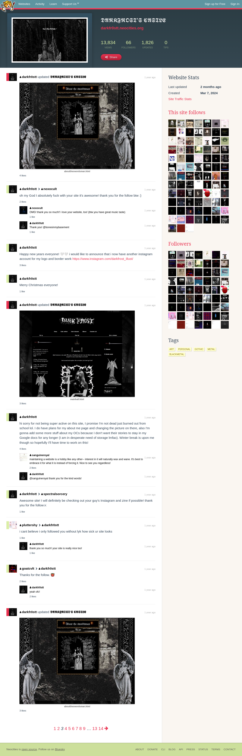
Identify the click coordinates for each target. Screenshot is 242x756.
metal (211, 349)
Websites (24, 4)
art (171, 349)
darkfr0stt (28, 77)
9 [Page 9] (84, 728)
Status (203, 749)
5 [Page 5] (69, 728)
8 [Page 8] (80, 728)
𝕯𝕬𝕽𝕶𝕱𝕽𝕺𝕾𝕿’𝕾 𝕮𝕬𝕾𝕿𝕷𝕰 (68, 77)
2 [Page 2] (58, 728)
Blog (172, 749)
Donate (152, 749)
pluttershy (28, 525)
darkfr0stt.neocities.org (122, 28)
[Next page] (106, 728)
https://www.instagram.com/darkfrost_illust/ (102, 259)
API (181, 749)
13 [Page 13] (94, 728)
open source (29, 749)
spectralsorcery (54, 494)
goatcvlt (27, 568)
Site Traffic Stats (180, 99)
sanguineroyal (39, 455)
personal (184, 349)
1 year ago (149, 77)
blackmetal (176, 354)
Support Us (70, 4)
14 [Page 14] (100, 728)
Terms (215, 749)
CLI (163, 749)
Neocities (12, 749)
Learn (53, 4)
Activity (39, 4)
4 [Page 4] (66, 728)
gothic (199, 349)
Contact (230, 749)
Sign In (234, 4)
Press (190, 749)
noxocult (49, 189)
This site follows (186, 112)
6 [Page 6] (73, 728)
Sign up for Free (215, 4)
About (139, 749)
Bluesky (60, 749)
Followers (179, 244)
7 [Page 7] (77, 728)
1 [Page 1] (55, 728)
